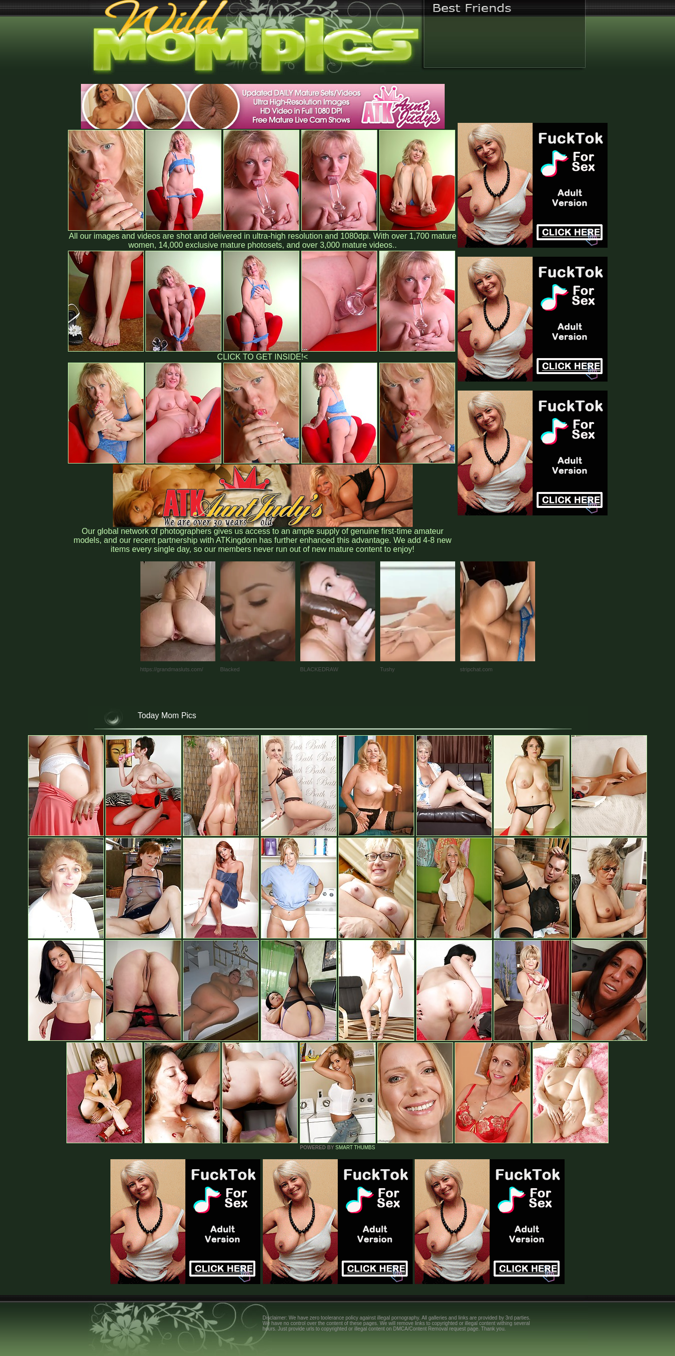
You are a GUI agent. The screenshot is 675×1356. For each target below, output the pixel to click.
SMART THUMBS (355, 1147)
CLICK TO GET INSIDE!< (262, 357)
